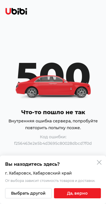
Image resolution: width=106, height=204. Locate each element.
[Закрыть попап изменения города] (99, 163)
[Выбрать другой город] (28, 193)
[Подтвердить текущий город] (77, 193)
